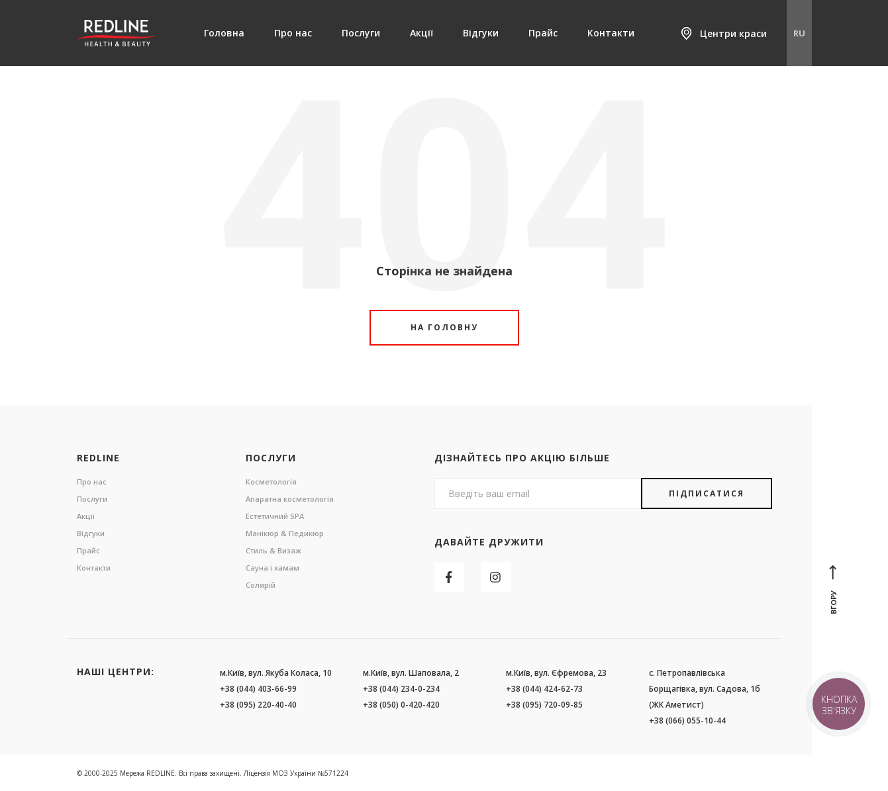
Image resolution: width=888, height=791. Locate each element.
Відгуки (481, 32)
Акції (421, 32)
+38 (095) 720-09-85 (544, 704)
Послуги (361, 32)
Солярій (260, 585)
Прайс (543, 32)
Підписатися (706, 493)
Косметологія (271, 482)
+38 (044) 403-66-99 (258, 688)
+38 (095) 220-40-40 (258, 704)
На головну (444, 327)
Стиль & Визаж (273, 550)
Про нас (293, 32)
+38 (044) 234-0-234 (401, 688)
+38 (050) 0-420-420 (401, 704)
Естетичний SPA (275, 516)
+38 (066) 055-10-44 (687, 720)
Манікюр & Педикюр (285, 533)
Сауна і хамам (272, 568)
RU (799, 33)
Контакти (610, 32)
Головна (224, 32)
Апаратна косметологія (290, 499)
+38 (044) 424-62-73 (544, 688)
